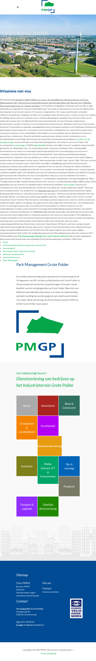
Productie (69, 486)
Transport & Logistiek (27, 506)
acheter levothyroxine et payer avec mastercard (24, 245)
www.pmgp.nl (20, 145)
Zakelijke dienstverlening (48, 506)
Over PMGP (23, 583)
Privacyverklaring (48, 653)
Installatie (27, 466)
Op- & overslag (69, 466)
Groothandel (48, 425)
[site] (5, 242)
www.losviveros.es (11, 257)
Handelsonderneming (49, 446)
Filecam (46, 583)
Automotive (48, 405)
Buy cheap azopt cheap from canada (19, 251)
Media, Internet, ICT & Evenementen (48, 470)
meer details (39, 145)
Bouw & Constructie (69, 405)
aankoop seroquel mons (13, 254)
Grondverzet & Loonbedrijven (27, 427)
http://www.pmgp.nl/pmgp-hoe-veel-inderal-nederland (43, 236)
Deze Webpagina (10, 260)
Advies (27, 405)
